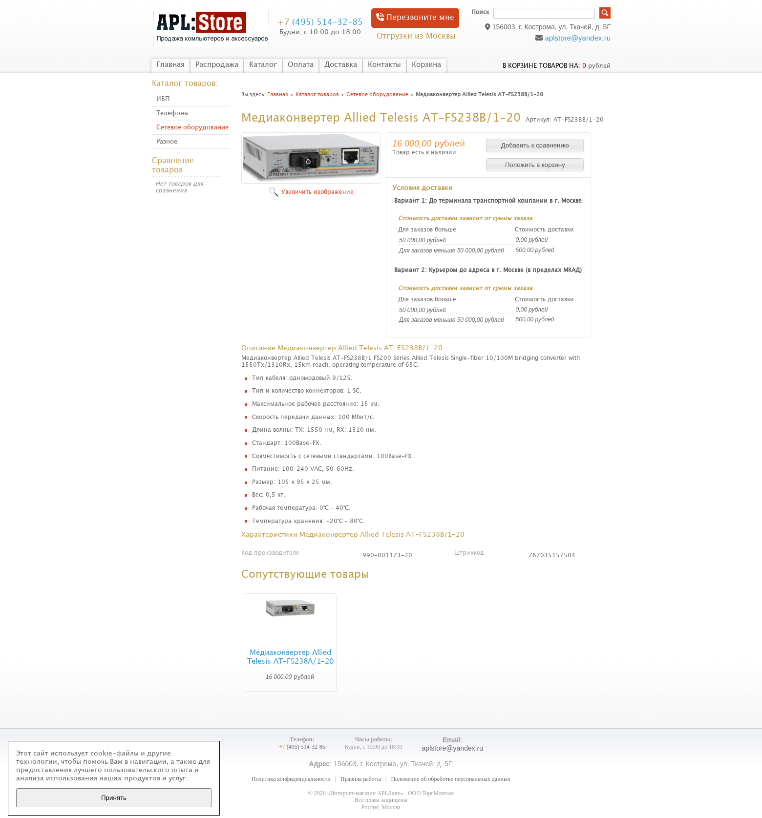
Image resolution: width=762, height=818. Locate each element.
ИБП (163, 99)
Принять (114, 797)
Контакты (384, 65)
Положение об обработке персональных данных (450, 779)
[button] (535, 145)
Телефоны (172, 113)
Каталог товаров (317, 94)
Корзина (426, 65)
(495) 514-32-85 (320, 22)
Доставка (340, 65)
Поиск (480, 12)
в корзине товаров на (540, 66)
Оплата (301, 65)
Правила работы (360, 779)
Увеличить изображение (317, 192)
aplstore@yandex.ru (578, 38)
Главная (170, 65)
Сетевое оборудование (192, 127)
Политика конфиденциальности (291, 779)
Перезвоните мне (415, 17)
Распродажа (216, 65)
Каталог (263, 65)
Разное (166, 142)
